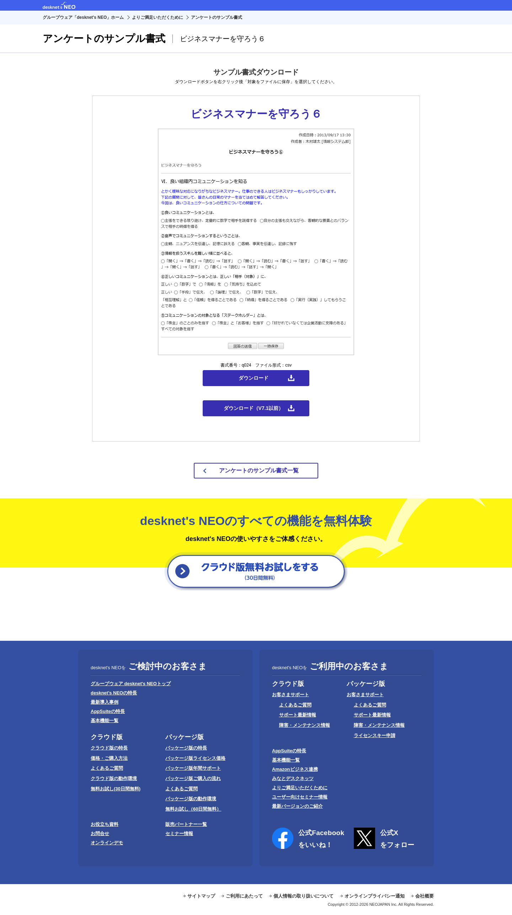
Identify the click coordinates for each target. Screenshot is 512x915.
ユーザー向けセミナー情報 (299, 797)
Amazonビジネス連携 (295, 769)
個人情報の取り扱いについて (303, 896)
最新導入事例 (104, 702)
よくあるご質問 (107, 768)
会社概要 (424, 896)
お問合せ (100, 833)
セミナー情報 (179, 833)
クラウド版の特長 (109, 748)
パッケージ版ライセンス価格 (195, 758)
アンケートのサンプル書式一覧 (259, 470)
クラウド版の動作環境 (114, 778)
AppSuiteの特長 (108, 711)
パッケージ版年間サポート (193, 768)
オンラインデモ (107, 842)
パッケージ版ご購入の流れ (193, 778)
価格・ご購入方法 (109, 758)
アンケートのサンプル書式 (216, 17)
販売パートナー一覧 (186, 824)
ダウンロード (253, 378)
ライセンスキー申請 (374, 735)
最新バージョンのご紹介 (297, 806)
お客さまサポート (290, 694)
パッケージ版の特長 (186, 748)
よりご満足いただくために (157, 17)
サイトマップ (201, 896)
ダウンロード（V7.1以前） (254, 408)
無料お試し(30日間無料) (115, 788)
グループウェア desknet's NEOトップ (131, 683)
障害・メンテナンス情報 (304, 725)
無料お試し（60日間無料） (193, 809)
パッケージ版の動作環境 (190, 798)
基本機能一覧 (104, 720)
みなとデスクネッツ (293, 778)
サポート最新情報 (297, 715)
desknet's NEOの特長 (114, 692)
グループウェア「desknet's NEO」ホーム (83, 17)
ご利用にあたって (244, 896)
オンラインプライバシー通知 (375, 896)
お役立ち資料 (104, 824)
